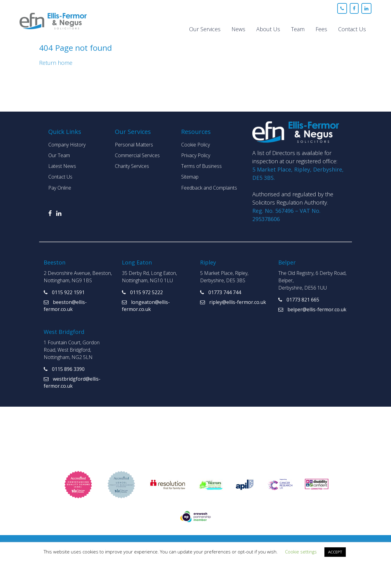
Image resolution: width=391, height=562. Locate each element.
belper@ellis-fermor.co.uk (312, 309)
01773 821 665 (298, 299)
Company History (67, 144)
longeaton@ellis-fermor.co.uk (146, 305)
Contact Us (352, 29)
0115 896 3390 (64, 369)
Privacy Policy (195, 155)
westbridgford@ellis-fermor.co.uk (72, 382)
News (238, 29)
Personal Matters (134, 144)
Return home (55, 62)
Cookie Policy (195, 144)
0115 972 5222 (142, 292)
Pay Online (59, 187)
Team (298, 29)
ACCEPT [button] (335, 552)
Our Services (205, 29)
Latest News (62, 166)
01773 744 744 (220, 292)
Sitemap (190, 176)
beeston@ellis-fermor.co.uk (65, 305)
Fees (321, 29)
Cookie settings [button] (301, 552)
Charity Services (132, 166)
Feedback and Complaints (209, 187)
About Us (268, 29)
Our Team (59, 155)
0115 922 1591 (64, 292)
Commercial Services (137, 155)
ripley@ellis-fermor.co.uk (233, 302)
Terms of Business (201, 166)
